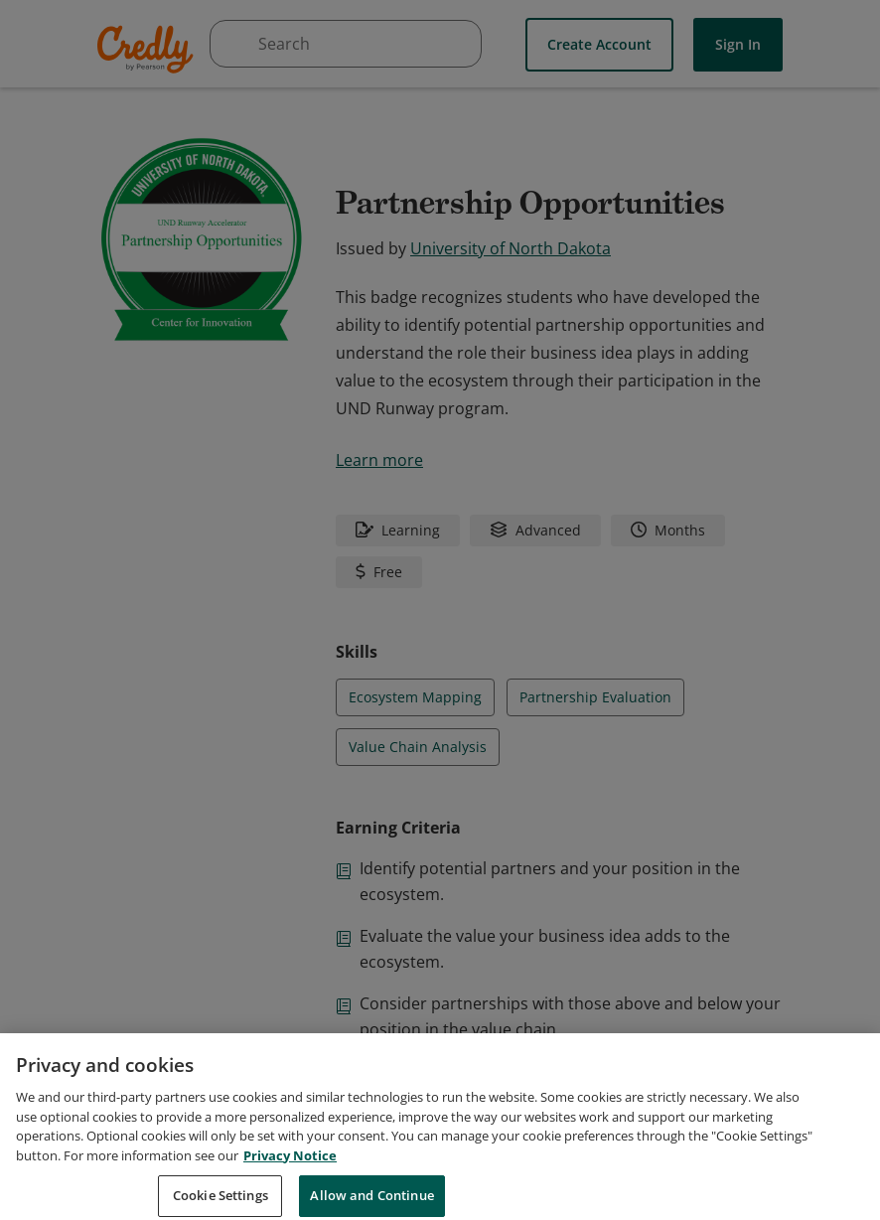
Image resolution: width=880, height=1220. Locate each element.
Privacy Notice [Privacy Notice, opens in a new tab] (290, 1177)
